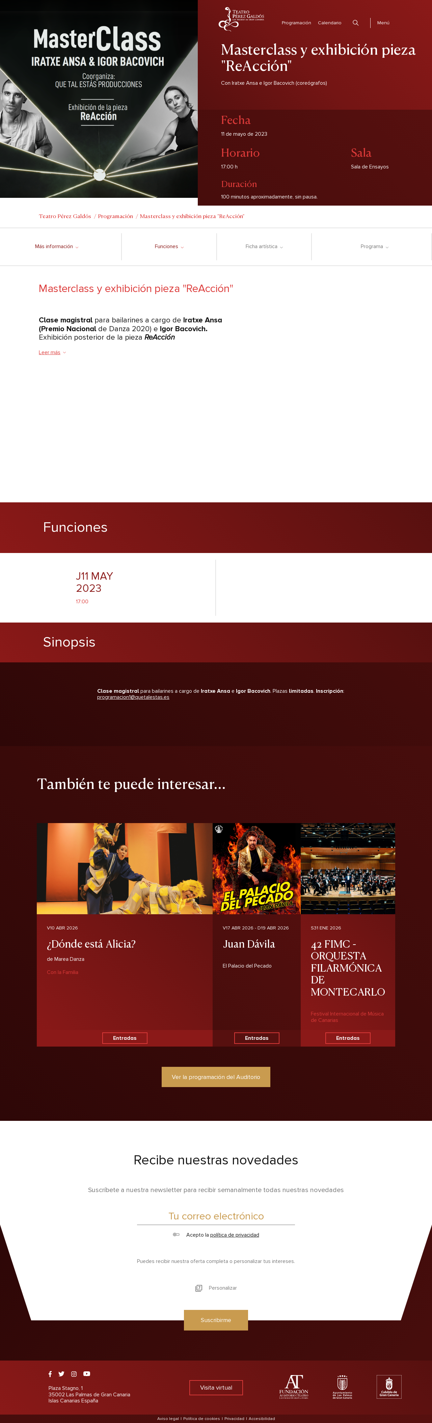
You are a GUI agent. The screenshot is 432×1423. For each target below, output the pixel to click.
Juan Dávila (249, 943)
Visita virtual (216, 1387)
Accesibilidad (262, 1418)
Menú (383, 23)
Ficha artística (264, 246)
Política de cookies (201, 1418)
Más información (56, 246)
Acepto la (216, 1235)
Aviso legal (168, 1418)
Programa (374, 246)
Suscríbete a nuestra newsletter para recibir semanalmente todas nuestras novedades (216, 1190)
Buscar (356, 23)
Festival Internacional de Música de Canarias (347, 1016)
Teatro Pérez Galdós (65, 216)
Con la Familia (62, 972)
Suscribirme (216, 1320)
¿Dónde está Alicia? (91, 943)
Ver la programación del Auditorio (216, 1077)
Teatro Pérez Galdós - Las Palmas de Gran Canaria (241, 19)
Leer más (52, 352)
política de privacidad (234, 1235)
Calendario (330, 23)
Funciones (169, 246)
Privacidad (234, 1418)
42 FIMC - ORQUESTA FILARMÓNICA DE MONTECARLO (348, 967)
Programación (296, 23)
